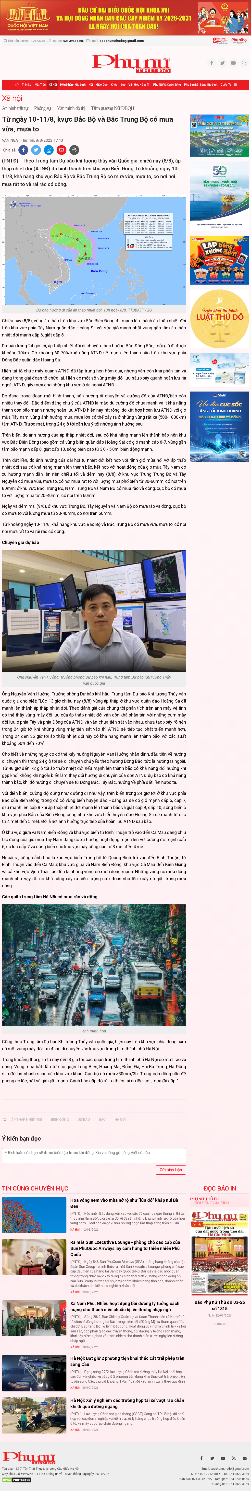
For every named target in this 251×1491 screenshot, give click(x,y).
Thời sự (26, 84)
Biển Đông (60, 1119)
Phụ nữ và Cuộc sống (167, 84)
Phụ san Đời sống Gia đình (200, 84)
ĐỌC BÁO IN (219, 1188)
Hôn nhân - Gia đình (73, 84)
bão (102, 1119)
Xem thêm (220, 1333)
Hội (90, 84)
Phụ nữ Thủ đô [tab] (204, 1199)
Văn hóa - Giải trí (139, 84)
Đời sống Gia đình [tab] (211, 1203)
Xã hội (53, 84)
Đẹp (123, 84)
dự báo (84, 1119)
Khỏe (114, 84)
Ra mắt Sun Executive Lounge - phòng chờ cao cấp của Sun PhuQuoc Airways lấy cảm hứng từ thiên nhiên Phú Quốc (125, 1248)
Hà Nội (120, 1119)
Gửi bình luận (171, 1169)
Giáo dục (102, 84)
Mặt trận (40, 84)
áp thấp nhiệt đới (26, 1119)
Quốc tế (225, 84)
